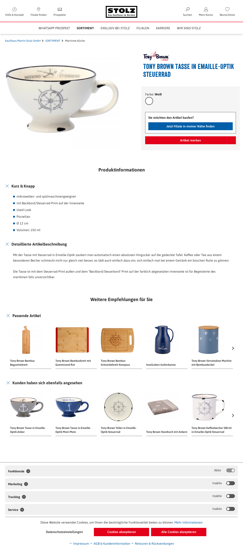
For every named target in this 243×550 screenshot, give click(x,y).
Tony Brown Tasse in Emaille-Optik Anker (28, 429)
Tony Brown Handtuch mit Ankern (166, 431)
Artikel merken (190, 140)
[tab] (121, 186)
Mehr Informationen (188, 522)
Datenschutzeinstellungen (64, 532)
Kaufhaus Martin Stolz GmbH (23, 40)
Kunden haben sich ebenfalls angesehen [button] (47, 382)
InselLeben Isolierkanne (161, 364)
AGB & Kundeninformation (110, 543)
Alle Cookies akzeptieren (178, 532)
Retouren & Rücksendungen (152, 543)
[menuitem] (227, 12)
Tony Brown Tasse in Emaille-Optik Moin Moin (73, 429)
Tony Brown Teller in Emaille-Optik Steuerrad (118, 429)
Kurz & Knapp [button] (23, 186)
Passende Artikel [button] (26, 315)
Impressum (79, 543)
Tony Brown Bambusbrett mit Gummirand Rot (73, 362)
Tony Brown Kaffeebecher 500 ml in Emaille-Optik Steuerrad (212, 429)
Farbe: (153, 94)
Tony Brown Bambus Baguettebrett (22, 362)
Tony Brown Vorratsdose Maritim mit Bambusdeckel (212, 362)
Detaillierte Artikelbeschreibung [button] (39, 244)
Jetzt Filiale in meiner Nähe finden (190, 126)
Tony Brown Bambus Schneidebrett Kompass (115, 362)
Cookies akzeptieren (121, 532)
